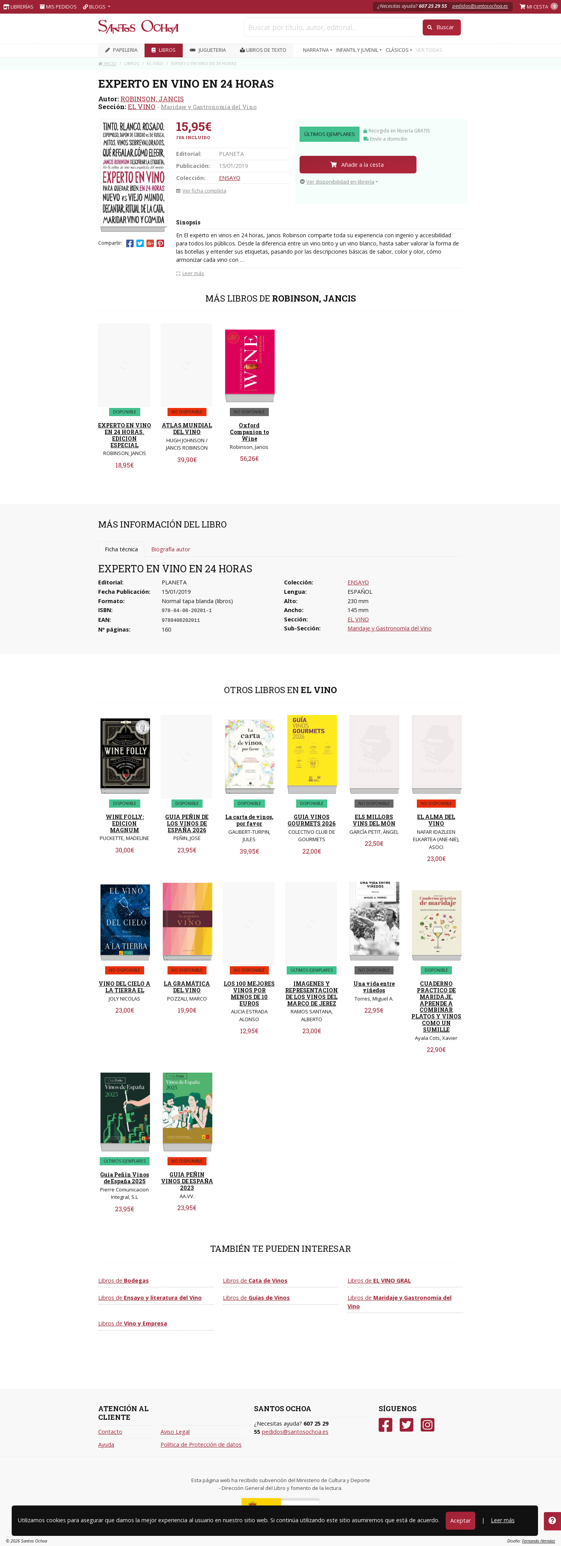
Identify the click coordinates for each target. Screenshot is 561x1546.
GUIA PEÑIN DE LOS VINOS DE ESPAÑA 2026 (186, 823)
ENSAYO (229, 178)
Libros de (123, 1280)
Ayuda (106, 1444)
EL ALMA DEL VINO (436, 820)
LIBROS (164, 50)
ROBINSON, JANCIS (152, 98)
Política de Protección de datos (201, 1444)
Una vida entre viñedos (374, 987)
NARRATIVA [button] (316, 50)
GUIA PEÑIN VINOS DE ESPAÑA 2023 (187, 1181)
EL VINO (141, 106)
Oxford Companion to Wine (249, 432)
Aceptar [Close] (460, 1520)
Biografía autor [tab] (170, 549)
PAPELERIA (121, 50)
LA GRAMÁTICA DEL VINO (187, 987)
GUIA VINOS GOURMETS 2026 (311, 820)
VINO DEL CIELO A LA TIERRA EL (124, 987)
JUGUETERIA (208, 50)
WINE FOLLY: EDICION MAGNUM (125, 823)
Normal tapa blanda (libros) (197, 601)
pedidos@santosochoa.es (480, 5)
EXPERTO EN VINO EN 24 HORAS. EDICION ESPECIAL (124, 435)
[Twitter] (406, 1425)
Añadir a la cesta (357, 164)
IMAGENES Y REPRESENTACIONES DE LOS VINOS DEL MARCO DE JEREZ (314, 993)
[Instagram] (427, 1425)
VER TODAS (429, 50)
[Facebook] (385, 1425)
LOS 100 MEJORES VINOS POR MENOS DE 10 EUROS (249, 993)
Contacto (110, 1431)
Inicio (107, 63)
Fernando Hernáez (538, 1541)
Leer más (503, 1520)
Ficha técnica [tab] (121, 549)
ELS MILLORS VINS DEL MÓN (374, 820)
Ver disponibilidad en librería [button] (337, 181)
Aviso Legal (175, 1431)
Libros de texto (263, 50)
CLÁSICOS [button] (398, 50)
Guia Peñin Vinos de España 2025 (124, 1178)
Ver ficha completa (201, 190)
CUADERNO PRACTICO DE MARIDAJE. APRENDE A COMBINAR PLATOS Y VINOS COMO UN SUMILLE (436, 1006)
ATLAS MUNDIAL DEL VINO (187, 429)
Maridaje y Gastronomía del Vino (209, 107)
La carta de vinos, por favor (249, 820)
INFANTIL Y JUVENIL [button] (357, 50)
